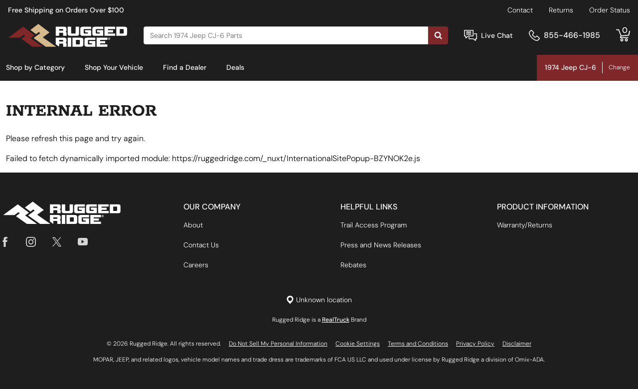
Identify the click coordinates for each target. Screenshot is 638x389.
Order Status (609, 9)
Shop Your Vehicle (114, 67)
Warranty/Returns (524, 224)
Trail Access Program (373, 224)
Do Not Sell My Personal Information (278, 344)
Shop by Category (35, 67)
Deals (235, 67)
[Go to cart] (623, 35)
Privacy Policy (475, 344)
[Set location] (319, 300)
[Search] (286, 35)
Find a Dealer (184, 67)
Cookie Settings (357, 344)
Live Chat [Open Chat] (497, 35)
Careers (195, 264)
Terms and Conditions (418, 344)
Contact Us (201, 244)
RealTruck (335, 320)
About (193, 224)
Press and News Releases (380, 244)
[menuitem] (35, 68)
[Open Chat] (470, 35)
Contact (520, 9)
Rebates (353, 264)
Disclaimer (516, 344)
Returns (561, 9)
